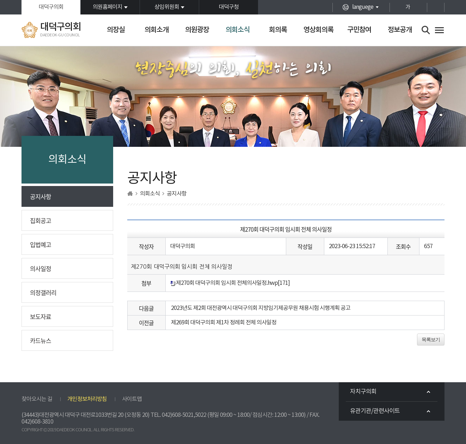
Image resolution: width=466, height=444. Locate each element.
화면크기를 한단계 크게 (395, 7)
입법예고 (40, 244)
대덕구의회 (51, 7)
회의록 (278, 30)
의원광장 (197, 30)
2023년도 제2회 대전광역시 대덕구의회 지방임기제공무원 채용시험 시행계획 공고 (260, 308)
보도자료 (40, 316)
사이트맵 (132, 399)
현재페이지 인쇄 (435, 7)
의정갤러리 (43, 292)
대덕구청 (229, 7)
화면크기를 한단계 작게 (420, 7)
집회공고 (40, 220)
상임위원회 (166, 7)
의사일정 (40, 268)
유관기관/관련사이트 (375, 411)
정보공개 (400, 30)
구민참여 (359, 30)
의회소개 (156, 30)
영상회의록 (318, 30)
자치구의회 (363, 391)
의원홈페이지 (107, 7)
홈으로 (130, 193)
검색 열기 (426, 30)
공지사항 (40, 196)
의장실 (116, 30)
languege (362, 7)
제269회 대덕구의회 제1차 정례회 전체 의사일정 (223, 322)
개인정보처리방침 (87, 399)
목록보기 (431, 339)
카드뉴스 (40, 340)
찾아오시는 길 (37, 399)
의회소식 (238, 30)
